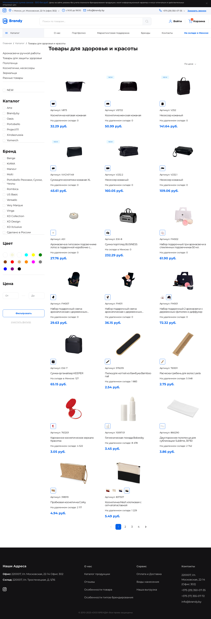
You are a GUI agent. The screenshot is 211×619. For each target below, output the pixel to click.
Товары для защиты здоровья (22, 58)
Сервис (142, 565)
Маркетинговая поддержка (113, 33)
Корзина (196, 21)
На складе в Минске (196, 33)
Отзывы (89, 581)
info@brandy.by (95, 10)
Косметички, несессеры (19, 68)
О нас (57, 33)
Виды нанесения (148, 581)
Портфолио (79, 33)
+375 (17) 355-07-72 (193, 595)
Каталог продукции (97, 573)
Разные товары (13, 77)
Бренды (145, 33)
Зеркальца (10, 73)
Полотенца (10, 63)
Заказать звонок (197, 10)
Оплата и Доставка (149, 573)
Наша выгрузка (147, 589)
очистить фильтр (21, 322)
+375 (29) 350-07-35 (194, 589)
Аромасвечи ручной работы (21, 53)
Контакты (167, 33)
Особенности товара (98, 589)
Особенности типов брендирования (108, 596)
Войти (175, 21)
